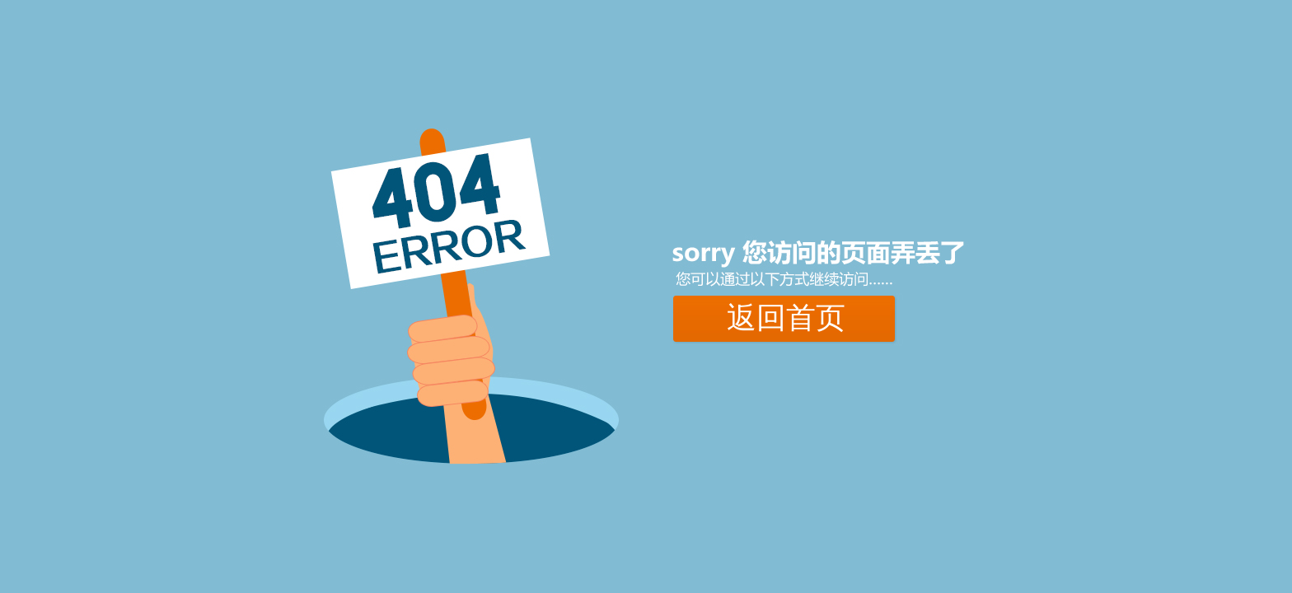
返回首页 (786, 317)
